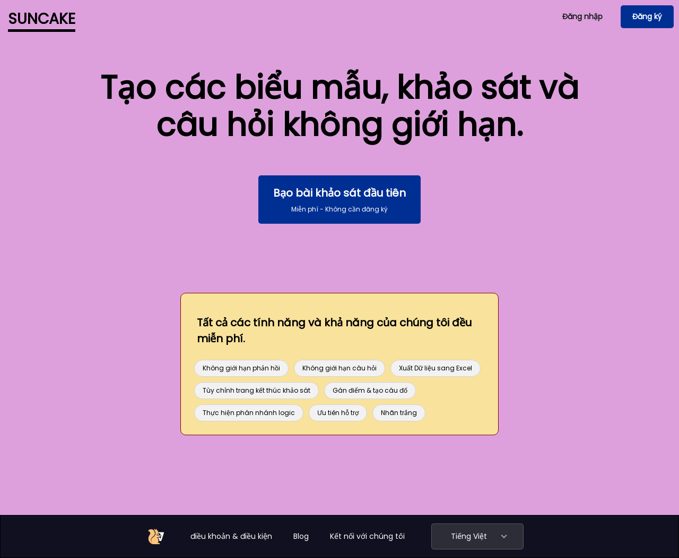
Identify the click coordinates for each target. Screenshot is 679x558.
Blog (301, 536)
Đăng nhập (582, 16)
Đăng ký (647, 16)
